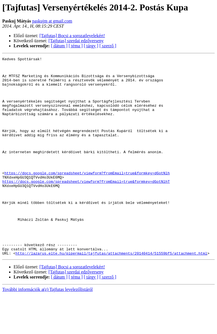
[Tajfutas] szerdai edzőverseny (76, 40)
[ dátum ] (59, 45)
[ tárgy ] (91, 45)
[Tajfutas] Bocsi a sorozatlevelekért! (72, 35)
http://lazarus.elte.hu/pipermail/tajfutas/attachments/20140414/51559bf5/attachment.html (111, 292)
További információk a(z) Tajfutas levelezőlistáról (47, 329)
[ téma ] (76, 45)
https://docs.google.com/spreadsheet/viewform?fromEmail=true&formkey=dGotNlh (87, 196)
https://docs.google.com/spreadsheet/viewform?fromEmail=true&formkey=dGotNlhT (86, 206)
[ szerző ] (107, 45)
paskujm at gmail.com (52, 21)
